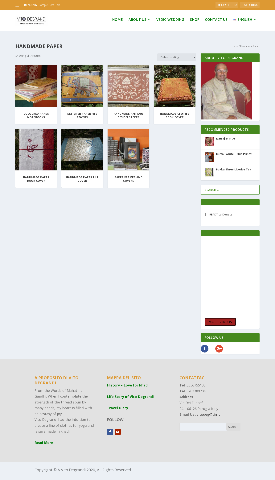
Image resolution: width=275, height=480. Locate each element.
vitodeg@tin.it (208, 417)
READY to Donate (220, 217)
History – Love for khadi (128, 387)
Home (117, 22)
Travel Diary (117, 410)
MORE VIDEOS (220, 324)
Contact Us (216, 22)
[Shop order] (176, 60)
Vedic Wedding (170, 22)
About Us (137, 22)
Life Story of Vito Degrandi (130, 399)
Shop (194, 22)
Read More (44, 445)
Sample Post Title (49, 5)
